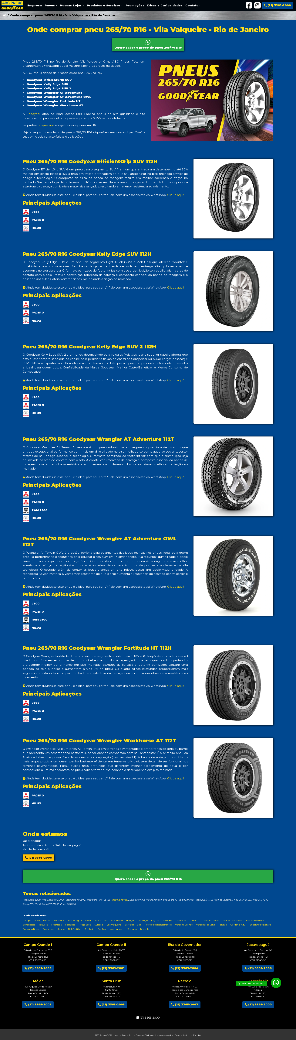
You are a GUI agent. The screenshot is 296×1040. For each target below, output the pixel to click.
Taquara (43, 924)
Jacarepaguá (75, 920)
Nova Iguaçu (116, 929)
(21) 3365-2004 (184, 968)
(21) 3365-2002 (38, 1004)
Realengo (142, 920)
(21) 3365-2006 (38, 857)
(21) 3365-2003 (38, 968)
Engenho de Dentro (260, 924)
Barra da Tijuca (133, 924)
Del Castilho (74, 929)
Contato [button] (191, 5)
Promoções (135, 5)
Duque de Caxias (210, 920)
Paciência (181, 920)
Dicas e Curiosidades (165, 5)
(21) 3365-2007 (184, 1004)
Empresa (34, 5)
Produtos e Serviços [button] (104, 5)
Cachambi (48, 929)
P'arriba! (197, 1035)
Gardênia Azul (238, 924)
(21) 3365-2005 (111, 1004)
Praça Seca (85, 924)
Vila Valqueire (114, 924)
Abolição (89, 929)
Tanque (223, 924)
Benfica (102, 929)
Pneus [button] (50, 5)
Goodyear (33, 114)
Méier (88, 920)
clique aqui (47, 125)
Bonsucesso (29, 924)
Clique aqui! (175, 195)
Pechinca (70, 924)
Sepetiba (167, 920)
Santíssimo (117, 920)
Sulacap (98, 924)
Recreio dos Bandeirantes (158, 924)
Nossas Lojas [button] (71, 5)
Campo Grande (31, 920)
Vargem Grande (184, 924)
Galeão (193, 920)
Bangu (130, 920)
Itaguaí (155, 920)
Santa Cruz (101, 920)
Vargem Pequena (205, 924)
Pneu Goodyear (119, 899)
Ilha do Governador (53, 920)
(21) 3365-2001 (111, 968)
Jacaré (61, 929)
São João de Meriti (255, 920)
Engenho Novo (31, 929)
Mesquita (132, 929)
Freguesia (56, 924)
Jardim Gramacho (232, 920)
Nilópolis (144, 929)
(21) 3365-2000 (277, 5)
